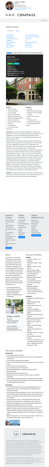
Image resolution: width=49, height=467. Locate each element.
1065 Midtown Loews (11, 38)
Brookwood (21, 225)
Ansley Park (34, 220)
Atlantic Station (35, 222)
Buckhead (34, 225)
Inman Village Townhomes (32, 37)
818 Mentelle (8, 238)
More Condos (21, 237)
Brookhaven (34, 223)
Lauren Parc (28, 44)
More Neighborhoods (36, 235)
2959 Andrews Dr (10, 220)
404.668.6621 (29, 8)
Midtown (33, 229)
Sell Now (16, 63)
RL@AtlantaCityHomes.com (20, 9)
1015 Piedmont (10, 37)
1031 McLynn (9, 227)
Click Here (9, 53)
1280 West (9, 44)
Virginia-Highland (35, 232)
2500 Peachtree (10, 47)
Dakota (20, 229)
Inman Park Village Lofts (31, 35)
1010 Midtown (10, 35)
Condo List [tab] (10, 30)
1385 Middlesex (9, 225)
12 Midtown (9, 40)
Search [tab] (17, 30)
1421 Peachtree (10, 46)
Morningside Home (10, 236)
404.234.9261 (19, 8)
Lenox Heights (29, 47)
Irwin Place (28, 38)
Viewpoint (21, 234)
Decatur (33, 227)
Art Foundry (21, 222)
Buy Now (10, 63)
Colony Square (22, 227)
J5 (25, 40)
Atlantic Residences (23, 223)
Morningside (34, 231)
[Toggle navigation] (44, 20)
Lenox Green (28, 46)
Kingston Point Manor (31, 42)
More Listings (8, 247)
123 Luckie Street (10, 42)
